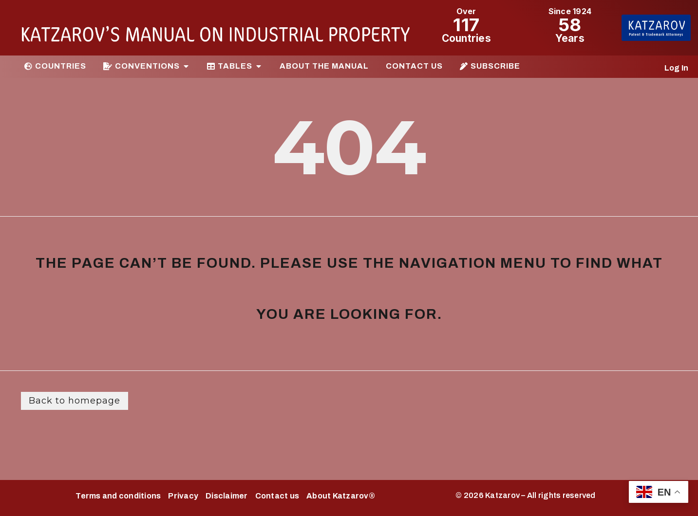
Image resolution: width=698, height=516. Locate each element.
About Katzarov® (340, 496)
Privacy (183, 496)
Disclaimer (227, 496)
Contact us (277, 496)
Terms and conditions (118, 496)
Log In (676, 68)
